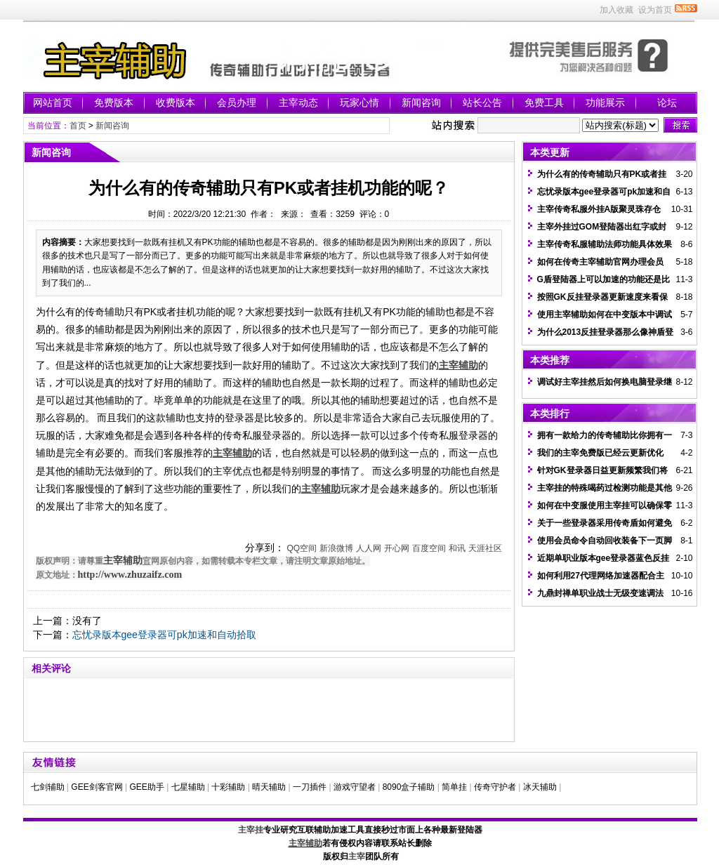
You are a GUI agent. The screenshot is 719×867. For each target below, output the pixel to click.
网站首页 (52, 102)
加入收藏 (616, 10)
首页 (78, 126)
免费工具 (544, 102)
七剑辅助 (48, 787)
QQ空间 (301, 548)
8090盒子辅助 (409, 787)
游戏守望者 (355, 787)
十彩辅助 (228, 787)
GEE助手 (146, 787)
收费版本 (175, 102)
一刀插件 (309, 787)
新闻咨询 (421, 102)
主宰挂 (250, 830)
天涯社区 (485, 548)
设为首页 (655, 10)
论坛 (667, 102)
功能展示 (605, 102)
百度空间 (429, 548)
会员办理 (236, 102)
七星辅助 (188, 787)
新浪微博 (336, 548)
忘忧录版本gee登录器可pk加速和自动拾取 (164, 634)
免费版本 (113, 102)
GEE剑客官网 (96, 787)
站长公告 (482, 102)
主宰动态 (298, 102)
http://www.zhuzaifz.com (130, 574)
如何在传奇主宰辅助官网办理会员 (600, 262)
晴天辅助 (269, 787)
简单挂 (454, 787)
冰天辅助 (540, 787)
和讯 (457, 548)
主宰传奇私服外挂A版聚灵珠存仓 (599, 209)
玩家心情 (359, 102)
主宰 (356, 856)
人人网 (368, 548)
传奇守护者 (495, 787)
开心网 (396, 548)
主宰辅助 (123, 560)
